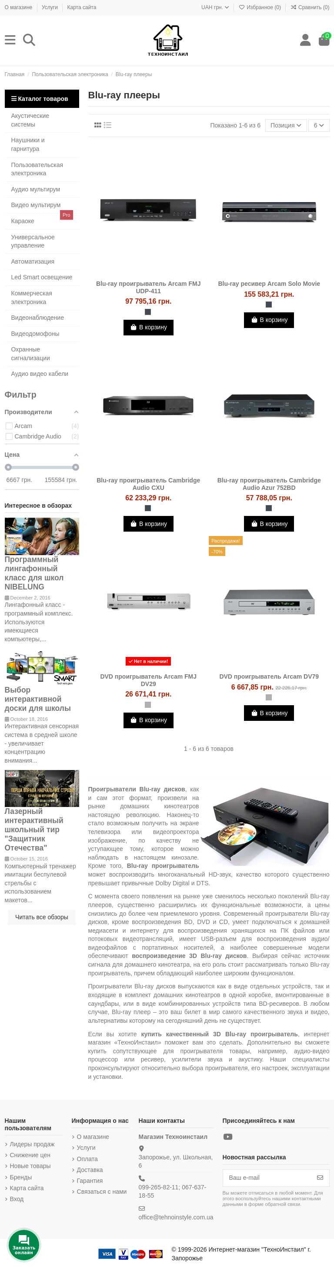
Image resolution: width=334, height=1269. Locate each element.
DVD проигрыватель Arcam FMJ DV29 (148, 680)
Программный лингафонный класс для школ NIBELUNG (34, 573)
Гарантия (90, 1180)
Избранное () (261, 7)
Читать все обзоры (41, 917)
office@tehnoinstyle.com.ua (176, 1217)
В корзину (148, 327)
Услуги (50, 7)
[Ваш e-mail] (267, 1178)
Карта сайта (82, 7)
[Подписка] (320, 1178)
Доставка (90, 1169)
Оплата (87, 1158)
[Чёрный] (148, 312)
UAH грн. (215, 7)
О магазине (19, 7)
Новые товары (30, 1165)
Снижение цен (30, 1155)
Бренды (21, 1177)
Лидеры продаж (32, 1144)
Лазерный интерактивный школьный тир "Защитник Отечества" (34, 829)
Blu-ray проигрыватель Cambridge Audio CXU (148, 484)
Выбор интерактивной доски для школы (38, 699)
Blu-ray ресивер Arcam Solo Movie (269, 283)
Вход (17, 1198)
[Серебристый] (148, 705)
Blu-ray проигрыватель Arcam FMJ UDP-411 (148, 287)
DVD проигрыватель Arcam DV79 (269, 676)
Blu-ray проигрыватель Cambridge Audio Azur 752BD (269, 484)
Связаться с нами (102, 1191)
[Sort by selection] (286, 125)
